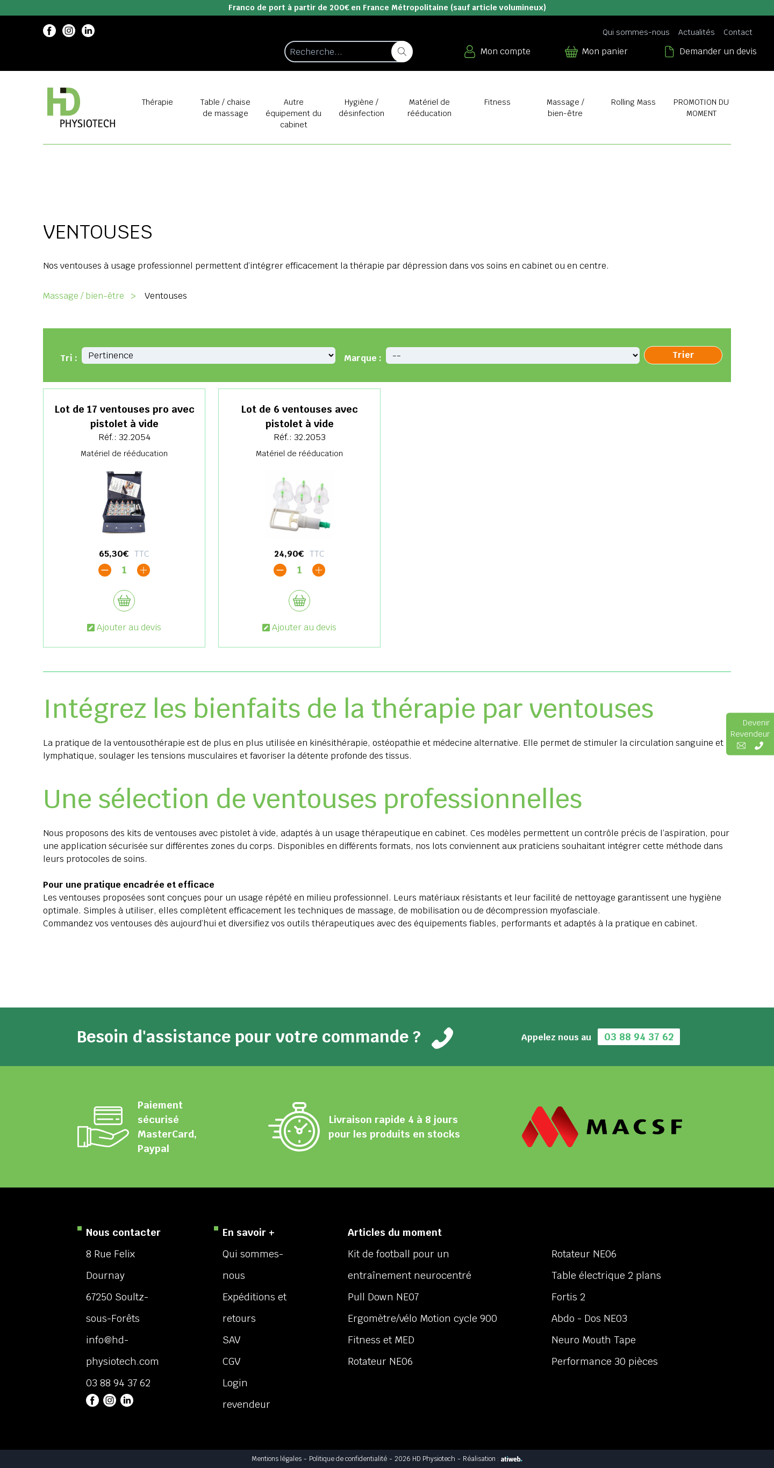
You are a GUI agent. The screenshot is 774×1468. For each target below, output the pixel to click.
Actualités (696, 32)
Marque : (363, 358)
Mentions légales (277, 1459)
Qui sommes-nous (636, 32)
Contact (737, 32)
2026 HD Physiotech (425, 1459)
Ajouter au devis (124, 627)
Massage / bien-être (83, 295)
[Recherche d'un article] (348, 51)
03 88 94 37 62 (638, 1037)
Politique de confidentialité (348, 1459)
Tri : (68, 358)
